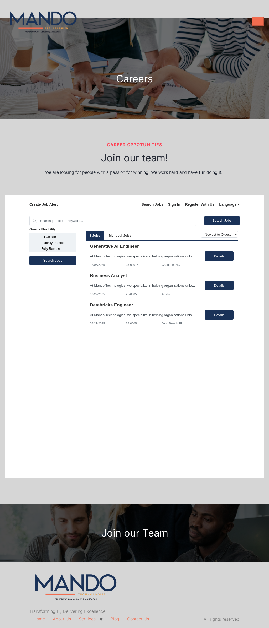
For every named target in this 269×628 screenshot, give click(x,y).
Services (87, 618)
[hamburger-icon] (258, 21)
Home (39, 618)
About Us (62, 618)
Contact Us (138, 618)
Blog (115, 618)
